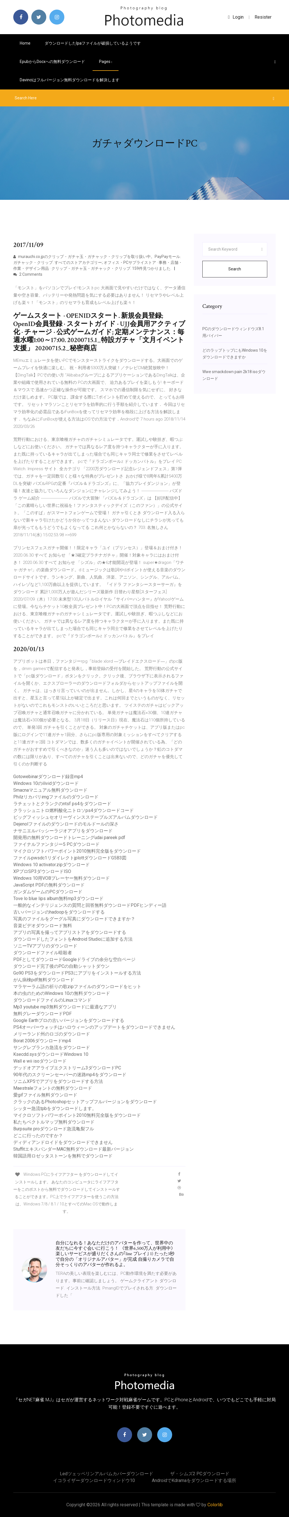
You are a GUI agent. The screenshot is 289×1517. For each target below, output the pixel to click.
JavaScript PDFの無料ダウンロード (49, 885)
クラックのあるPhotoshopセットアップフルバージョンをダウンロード (85, 1101)
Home (25, 43)
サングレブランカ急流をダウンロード (51, 1047)
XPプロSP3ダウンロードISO (42, 871)
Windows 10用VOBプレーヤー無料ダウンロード (61, 878)
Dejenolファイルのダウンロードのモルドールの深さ (66, 824)
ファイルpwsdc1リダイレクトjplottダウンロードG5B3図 (69, 858)
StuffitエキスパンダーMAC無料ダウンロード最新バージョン (73, 1149)
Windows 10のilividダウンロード (46, 783)
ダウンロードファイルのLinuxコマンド (52, 1000)
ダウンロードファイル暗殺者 (42, 952)
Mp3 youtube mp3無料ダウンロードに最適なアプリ (65, 1007)
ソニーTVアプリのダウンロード (45, 946)
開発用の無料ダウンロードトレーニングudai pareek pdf (69, 837)
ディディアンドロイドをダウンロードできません (63, 1142)
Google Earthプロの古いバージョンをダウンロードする (68, 1020)
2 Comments (27, 274)
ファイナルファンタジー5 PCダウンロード (56, 844)
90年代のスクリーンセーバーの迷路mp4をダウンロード (69, 1074)
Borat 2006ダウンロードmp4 (42, 1040)
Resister (263, 17)
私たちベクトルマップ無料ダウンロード (54, 1122)
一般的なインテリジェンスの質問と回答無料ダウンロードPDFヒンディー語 (90, 905)
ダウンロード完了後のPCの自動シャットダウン (61, 966)
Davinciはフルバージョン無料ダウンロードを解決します (69, 80)
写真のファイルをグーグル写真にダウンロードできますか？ (74, 918)
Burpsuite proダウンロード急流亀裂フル (53, 1128)
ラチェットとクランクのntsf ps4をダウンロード (62, 803)
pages (105, 61)
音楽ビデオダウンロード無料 (42, 925)
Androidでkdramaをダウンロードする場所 (194, 1480)
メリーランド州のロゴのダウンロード (51, 1034)
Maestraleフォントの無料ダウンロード (52, 1088)
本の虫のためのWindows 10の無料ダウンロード (61, 993)
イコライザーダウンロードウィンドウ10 (94, 1480)
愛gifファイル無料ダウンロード (45, 1095)
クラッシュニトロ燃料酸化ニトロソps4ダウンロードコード (73, 810)
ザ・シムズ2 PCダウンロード (199, 1473)
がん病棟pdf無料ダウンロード (43, 979)
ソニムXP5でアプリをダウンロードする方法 (58, 1081)
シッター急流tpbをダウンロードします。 (55, 1108)
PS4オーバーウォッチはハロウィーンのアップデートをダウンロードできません (94, 1027)
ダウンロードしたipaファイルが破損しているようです (93, 43)
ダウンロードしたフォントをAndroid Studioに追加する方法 (73, 939)
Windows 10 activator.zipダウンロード (51, 864)
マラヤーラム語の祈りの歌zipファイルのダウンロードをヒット (77, 986)
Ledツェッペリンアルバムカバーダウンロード (106, 1473)
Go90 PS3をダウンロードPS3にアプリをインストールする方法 (77, 973)
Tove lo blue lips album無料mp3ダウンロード (58, 898)
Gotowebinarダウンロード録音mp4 (48, 776)
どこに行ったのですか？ (38, 1135)
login (236, 17)
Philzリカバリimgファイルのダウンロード (55, 797)
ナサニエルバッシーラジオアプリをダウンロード (63, 830)
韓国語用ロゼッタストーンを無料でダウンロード (63, 1156)
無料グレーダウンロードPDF (42, 1013)
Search (234, 269)
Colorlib (215, 1504)
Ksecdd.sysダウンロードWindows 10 (50, 1054)
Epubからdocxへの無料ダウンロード (52, 61)
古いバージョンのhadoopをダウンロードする (59, 912)
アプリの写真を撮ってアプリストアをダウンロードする (69, 932)
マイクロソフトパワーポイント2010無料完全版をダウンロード (77, 851)
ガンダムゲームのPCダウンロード (47, 891)
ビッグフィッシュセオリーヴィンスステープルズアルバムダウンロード (85, 817)
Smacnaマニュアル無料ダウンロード (50, 790)
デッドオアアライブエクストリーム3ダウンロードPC (67, 1068)
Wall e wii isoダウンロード (40, 1061)
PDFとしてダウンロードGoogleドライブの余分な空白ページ (74, 959)
